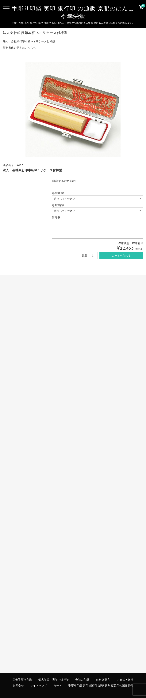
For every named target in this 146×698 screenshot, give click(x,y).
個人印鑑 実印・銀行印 (53, 679)
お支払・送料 (125, 679)
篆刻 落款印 (103, 679)
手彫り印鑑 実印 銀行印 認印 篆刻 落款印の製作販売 (100, 685)
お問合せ (18, 685)
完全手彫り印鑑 (22, 679)
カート (57, 685)
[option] (73, 109)
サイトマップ (38, 685)
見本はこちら (25, 48)
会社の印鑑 (82, 679)
